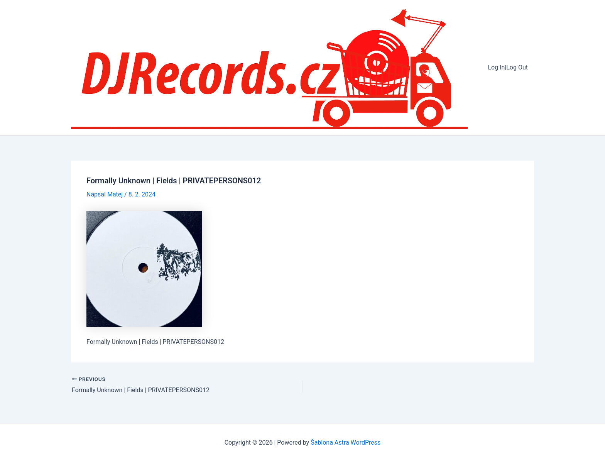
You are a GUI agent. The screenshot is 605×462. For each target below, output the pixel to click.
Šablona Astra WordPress (345, 442)
